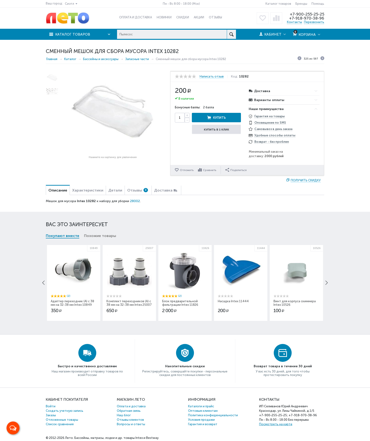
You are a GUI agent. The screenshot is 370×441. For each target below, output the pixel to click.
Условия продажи (201, 419)
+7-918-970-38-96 (306, 18)
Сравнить (209, 170)
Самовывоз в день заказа (273, 129)
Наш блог (124, 415)
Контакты (294, 22)
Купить (219, 117)
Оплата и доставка (131, 406)
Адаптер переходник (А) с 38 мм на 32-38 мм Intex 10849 (72, 302)
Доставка (163, 190)
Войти (50, 406)
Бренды (301, 3)
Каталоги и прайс (201, 406)
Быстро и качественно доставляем (87, 366)
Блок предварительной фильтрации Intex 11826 (180, 302)
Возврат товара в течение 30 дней (283, 366)
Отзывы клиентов (130, 419)
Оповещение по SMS (270, 122)
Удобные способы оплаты (274, 135)
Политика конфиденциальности (213, 415)
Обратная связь (129, 410)
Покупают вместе (62, 235)
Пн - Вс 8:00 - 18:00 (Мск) (181, 3)
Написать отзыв (212, 76)
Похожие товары (100, 235)
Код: (234, 76)
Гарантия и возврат (202, 424)
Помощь (317, 3)
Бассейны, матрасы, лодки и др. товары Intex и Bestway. (116, 438)
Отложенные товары (62, 419)
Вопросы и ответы (131, 424)
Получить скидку (306, 180)
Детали (115, 190)
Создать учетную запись (64, 410)
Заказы (51, 415)
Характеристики (87, 190)
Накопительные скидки (185, 366)
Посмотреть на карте (275, 424)
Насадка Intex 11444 (233, 301)
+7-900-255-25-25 (307, 14)
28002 (135, 201)
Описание (57, 190)
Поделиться (236, 170)
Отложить (186, 170)
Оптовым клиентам (203, 410)
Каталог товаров (278, 3)
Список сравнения (60, 424)
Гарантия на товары (269, 116)
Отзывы (137, 190)
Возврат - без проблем (271, 141)
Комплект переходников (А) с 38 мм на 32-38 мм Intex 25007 (129, 302)
